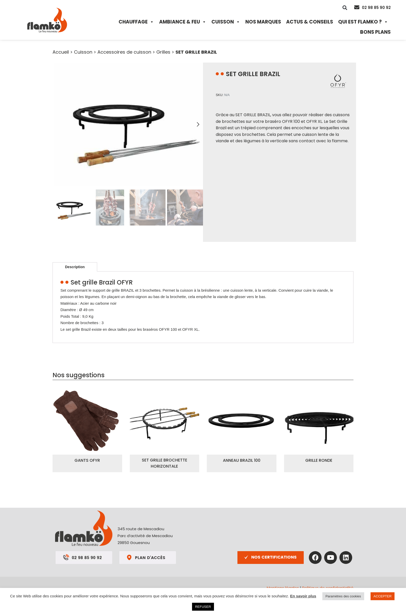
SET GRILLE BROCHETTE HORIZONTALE (164, 463)
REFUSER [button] (203, 607)
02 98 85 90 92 (376, 7)
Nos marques (263, 21)
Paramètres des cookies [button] (343, 596)
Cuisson (225, 21)
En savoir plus (303, 596)
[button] (345, 7)
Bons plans (375, 32)
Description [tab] (75, 267)
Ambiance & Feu (182, 21)
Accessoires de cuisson (124, 52)
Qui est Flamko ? (363, 21)
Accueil (61, 52)
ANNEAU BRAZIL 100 (241, 460)
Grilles (163, 52)
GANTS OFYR (87, 460)
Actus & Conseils (309, 21)
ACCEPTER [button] (383, 596)
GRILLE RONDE (318, 460)
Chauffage (136, 21)
